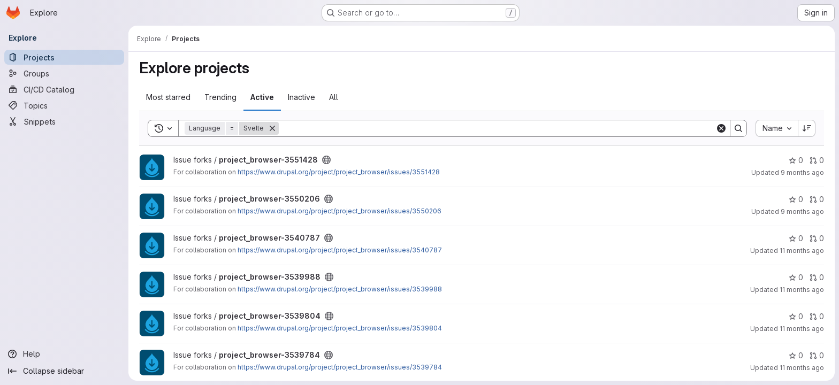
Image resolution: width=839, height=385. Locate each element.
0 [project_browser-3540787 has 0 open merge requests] (817, 238)
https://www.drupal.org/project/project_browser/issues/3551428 (339, 172)
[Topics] (64, 105)
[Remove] (272, 128)
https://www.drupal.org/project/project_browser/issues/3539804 (340, 328)
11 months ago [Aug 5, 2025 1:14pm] (802, 368)
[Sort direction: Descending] (806, 128)
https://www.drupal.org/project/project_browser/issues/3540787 (340, 250)
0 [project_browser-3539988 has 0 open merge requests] (817, 277)
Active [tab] (262, 97)
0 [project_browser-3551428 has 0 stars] (796, 160)
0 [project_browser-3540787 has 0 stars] (796, 238)
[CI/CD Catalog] (64, 89)
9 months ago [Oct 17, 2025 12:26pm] (802, 172)
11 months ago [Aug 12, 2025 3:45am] (802, 251)
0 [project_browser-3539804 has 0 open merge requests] (817, 316)
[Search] (497, 128)
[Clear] (721, 128)
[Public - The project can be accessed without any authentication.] (326, 160)
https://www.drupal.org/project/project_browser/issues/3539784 (340, 367)
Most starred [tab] (168, 97)
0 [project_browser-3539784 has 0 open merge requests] (817, 355)
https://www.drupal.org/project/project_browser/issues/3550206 (339, 211)
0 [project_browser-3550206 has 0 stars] (796, 199)
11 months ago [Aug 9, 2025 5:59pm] (802, 290)
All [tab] (333, 97)
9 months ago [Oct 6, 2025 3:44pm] (802, 211)
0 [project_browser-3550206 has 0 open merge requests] (817, 199)
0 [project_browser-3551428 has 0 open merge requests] (817, 160)
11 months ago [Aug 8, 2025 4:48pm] (802, 329)
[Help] (64, 353)
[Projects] (64, 57)
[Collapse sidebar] (64, 371)
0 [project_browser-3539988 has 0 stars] (796, 277)
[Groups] (64, 73)
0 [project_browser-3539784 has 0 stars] (796, 355)
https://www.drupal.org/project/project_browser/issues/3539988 (340, 289)
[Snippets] (64, 121)
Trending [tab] (220, 97)
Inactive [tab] (301, 97)
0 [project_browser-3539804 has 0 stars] (796, 316)
